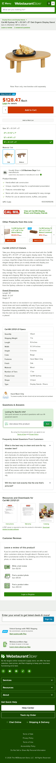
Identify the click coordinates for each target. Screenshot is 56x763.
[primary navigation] (6, 3)
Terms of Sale (28, 734)
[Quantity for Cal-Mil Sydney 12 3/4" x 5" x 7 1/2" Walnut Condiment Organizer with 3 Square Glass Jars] (31, 240)
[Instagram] (3, 671)
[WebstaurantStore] (28, 656)
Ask (47, 424)
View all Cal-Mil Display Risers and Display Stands (35, 212)
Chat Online (14, 722)
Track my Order (28, 715)
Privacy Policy (33, 434)
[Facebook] (16, 671)
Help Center (28, 708)
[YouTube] (10, 671)
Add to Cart (10, 240)
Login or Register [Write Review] (28, 594)
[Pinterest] (29, 671)
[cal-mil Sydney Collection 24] (46, 514)
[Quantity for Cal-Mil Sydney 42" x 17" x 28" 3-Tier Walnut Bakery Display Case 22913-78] (3, 240)
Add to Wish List (28, 120)
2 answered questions (22, 28)
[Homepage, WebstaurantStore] (28, 3)
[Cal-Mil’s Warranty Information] (28, 514)
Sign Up (48, 619)
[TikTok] (23, 671)
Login (5, 103)
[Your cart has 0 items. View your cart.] (51, 3)
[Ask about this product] (28, 423)
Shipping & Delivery (38, 722)
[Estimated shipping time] (41, 174)
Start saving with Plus (18, 634)
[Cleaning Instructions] (10, 514)
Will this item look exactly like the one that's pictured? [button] (24, 484)
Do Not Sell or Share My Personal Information (28, 750)
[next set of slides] (54, 235)
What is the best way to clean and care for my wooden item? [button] (25, 447)
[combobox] (28, 9)
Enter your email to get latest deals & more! (26, 615)
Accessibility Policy (28, 746)
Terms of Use (21, 434)
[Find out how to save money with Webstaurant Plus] (30, 228)
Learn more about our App (20, 647)
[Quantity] (5, 110)
